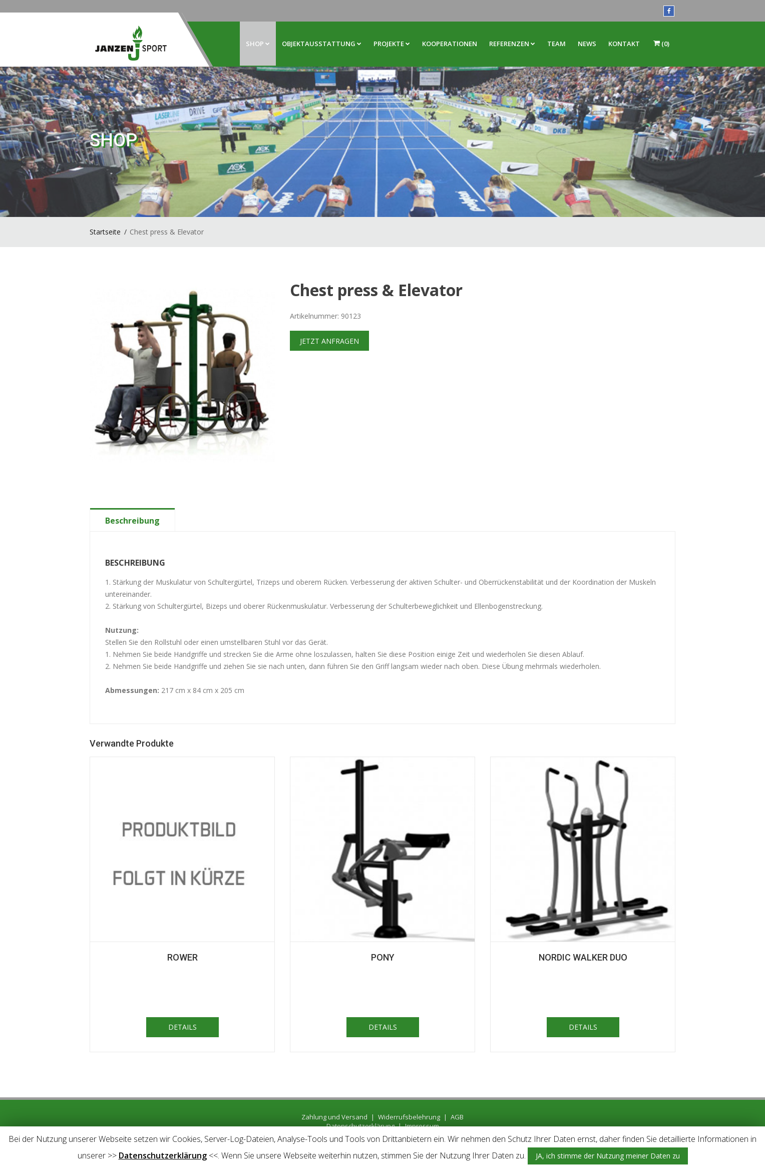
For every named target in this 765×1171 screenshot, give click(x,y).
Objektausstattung (321, 43)
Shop (258, 43)
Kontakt (624, 43)
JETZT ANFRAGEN (329, 341)
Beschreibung (132, 520)
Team (556, 43)
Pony (383, 957)
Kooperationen (449, 43)
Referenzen (512, 43)
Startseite (105, 232)
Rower (182, 957)
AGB (457, 1116)
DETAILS (182, 1027)
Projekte (391, 43)
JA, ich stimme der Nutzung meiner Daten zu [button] (608, 1155)
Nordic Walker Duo (583, 957)
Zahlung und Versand (334, 1116)
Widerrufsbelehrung (409, 1116)
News (587, 43)
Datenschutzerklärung (163, 1155)
